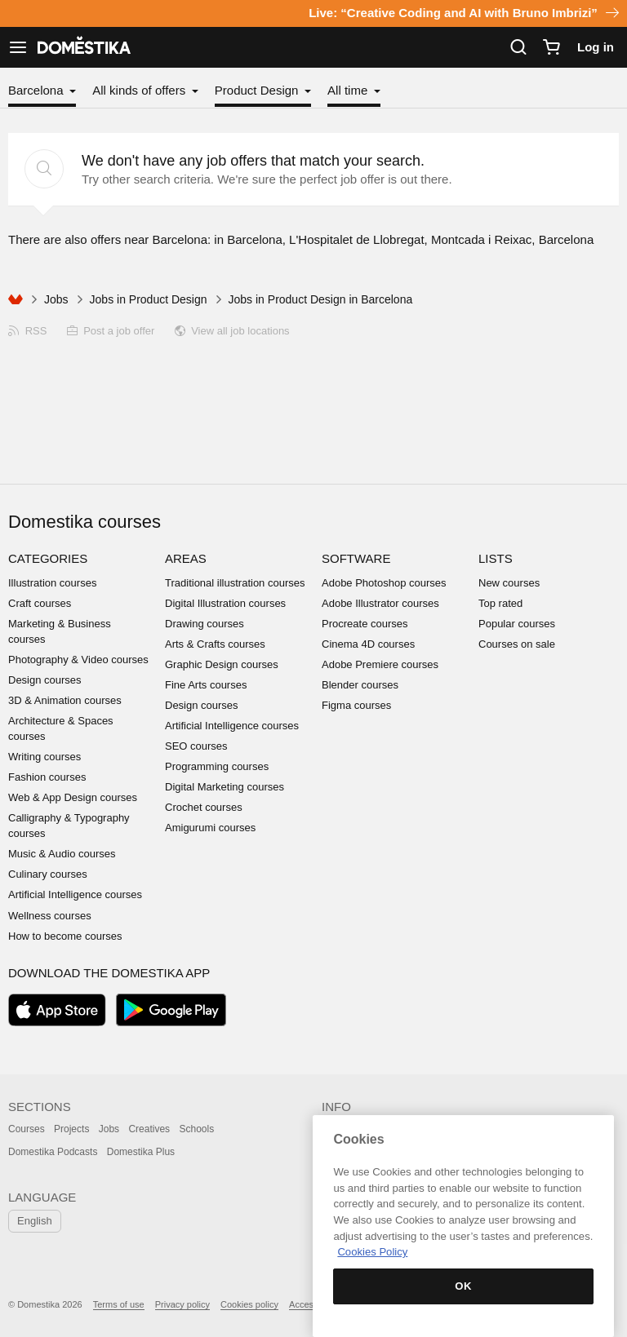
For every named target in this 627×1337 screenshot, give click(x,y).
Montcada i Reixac (481, 239)
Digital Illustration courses (225, 603)
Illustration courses (52, 583)
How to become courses (65, 936)
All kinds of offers (140, 90)
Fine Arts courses (206, 685)
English (34, 1221)
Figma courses (356, 705)
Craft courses (39, 603)
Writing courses (44, 756)
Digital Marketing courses (224, 787)
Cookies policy (249, 1304)
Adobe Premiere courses (380, 664)
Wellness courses (49, 916)
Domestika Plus (141, 1152)
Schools (196, 1129)
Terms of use (119, 1304)
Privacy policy (182, 1304)
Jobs (56, 299)
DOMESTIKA (82, 47)
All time (349, 90)
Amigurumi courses (210, 827)
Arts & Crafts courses (215, 644)
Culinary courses (47, 874)
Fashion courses (47, 777)
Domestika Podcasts (52, 1152)
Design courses (45, 680)
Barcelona (37, 90)
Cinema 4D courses (368, 644)
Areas (186, 558)
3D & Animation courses (65, 700)
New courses (509, 583)
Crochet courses (203, 807)
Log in (595, 47)
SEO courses (196, 746)
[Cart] (551, 47)
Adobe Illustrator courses (380, 603)
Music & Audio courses (62, 854)
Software (356, 558)
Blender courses (360, 685)
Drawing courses (204, 624)
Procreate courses (365, 624)
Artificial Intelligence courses (75, 894)
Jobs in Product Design (148, 299)
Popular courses (516, 624)
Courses (26, 1129)
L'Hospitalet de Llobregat (356, 239)
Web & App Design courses (72, 797)
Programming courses (217, 766)
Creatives (149, 1129)
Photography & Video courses (78, 659)
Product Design (258, 90)
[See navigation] (18, 47)
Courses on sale (516, 644)
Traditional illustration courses (235, 583)
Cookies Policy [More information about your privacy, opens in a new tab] (372, 1252)
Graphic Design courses (221, 664)
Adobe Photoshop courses (384, 583)
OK (463, 1286)
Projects (71, 1129)
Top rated (500, 603)
